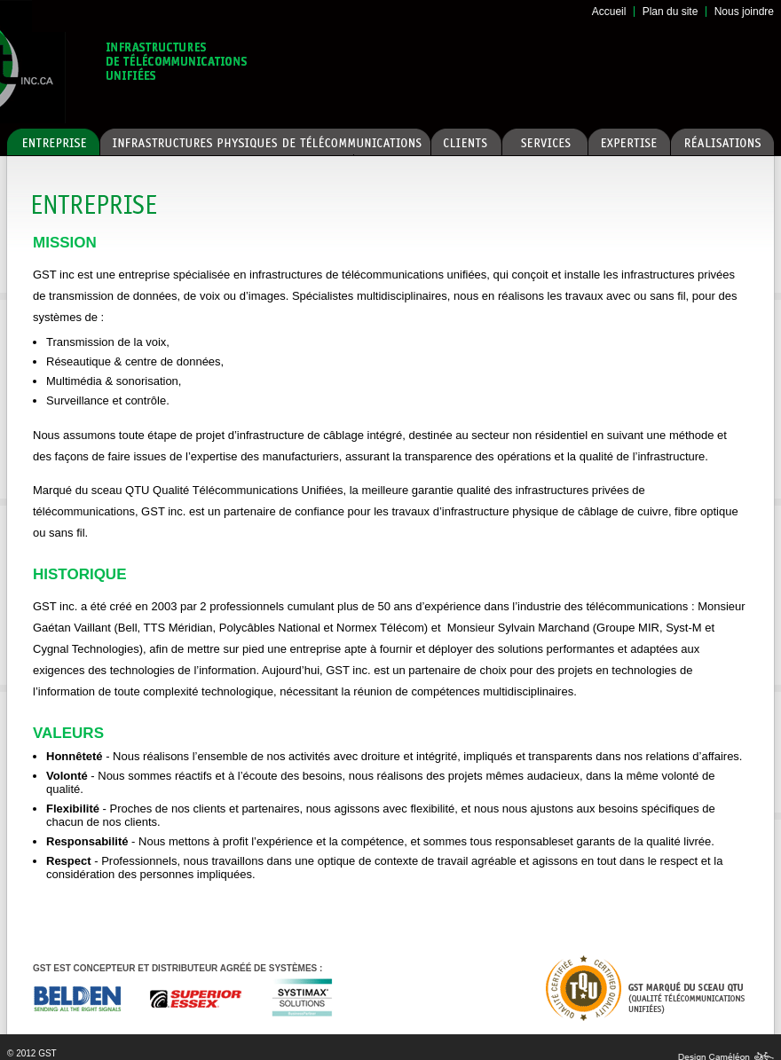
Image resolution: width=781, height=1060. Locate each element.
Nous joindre (744, 11)
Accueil (609, 11)
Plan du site (670, 11)
